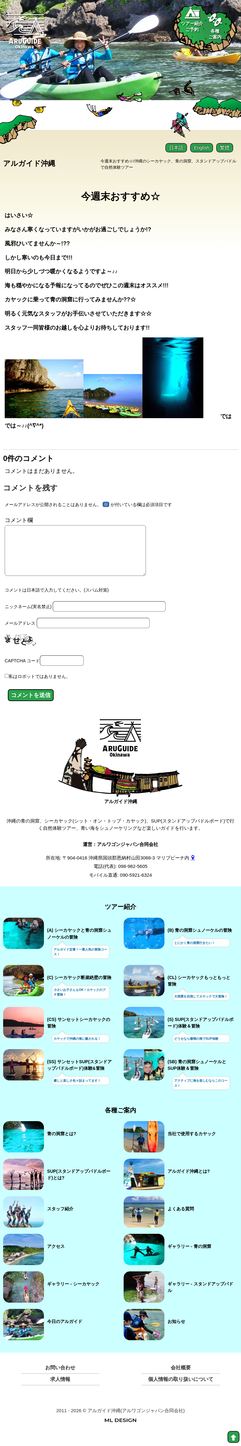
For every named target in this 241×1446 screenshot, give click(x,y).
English (201, 147)
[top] (233, 1437)
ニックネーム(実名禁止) (28, 616)
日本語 (176, 147)
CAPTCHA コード (22, 670)
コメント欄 (19, 521)
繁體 (224, 147)
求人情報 (60, 1389)
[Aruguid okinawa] (25, 35)
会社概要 (181, 1377)
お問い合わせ (60, 1377)
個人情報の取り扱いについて (180, 1389)
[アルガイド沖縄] (121, 751)
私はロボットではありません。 (39, 686)
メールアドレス (20, 633)
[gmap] (192, 867)
